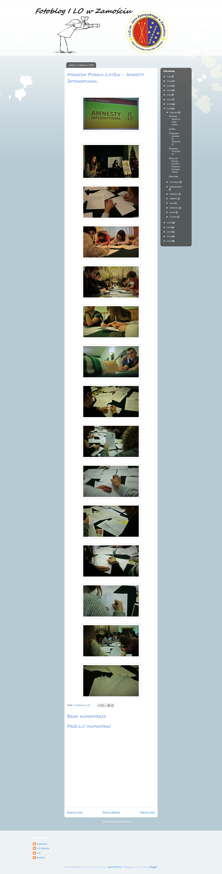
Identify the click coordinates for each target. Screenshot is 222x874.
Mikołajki (173, 176)
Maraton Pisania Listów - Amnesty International (174, 165)
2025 (169, 76)
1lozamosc (41, 844)
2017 (169, 222)
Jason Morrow (114, 867)
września (174, 194)
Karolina (40, 857)
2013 (169, 241)
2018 (169, 108)
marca (173, 212)
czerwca (174, 198)
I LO (38, 853)
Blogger (153, 867)
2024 (169, 81)
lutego (173, 216)
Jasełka (172, 129)
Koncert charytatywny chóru (175, 120)
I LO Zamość (42, 848)
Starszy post (147, 812)
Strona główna (111, 812)
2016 (169, 227)
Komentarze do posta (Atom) (117, 821)
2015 (169, 231)
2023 (169, 85)
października (176, 186)
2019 (169, 104)
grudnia (174, 112)
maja (172, 203)
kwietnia (174, 207)
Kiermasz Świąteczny (174, 151)
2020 (169, 99)
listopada (175, 182)
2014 (169, 236)
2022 (169, 90)
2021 (169, 94)
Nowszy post (74, 812)
